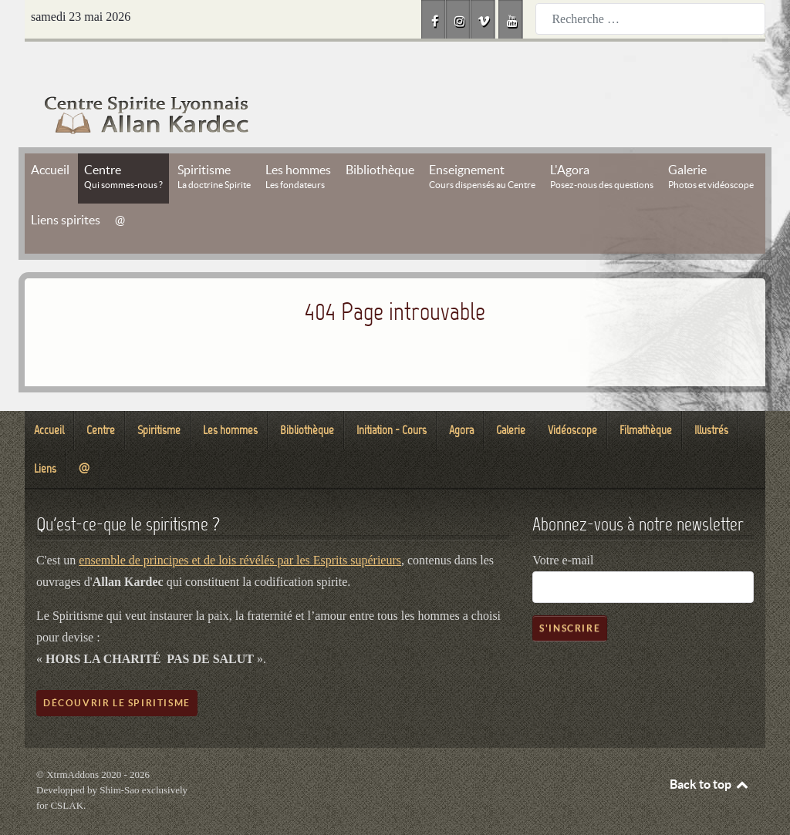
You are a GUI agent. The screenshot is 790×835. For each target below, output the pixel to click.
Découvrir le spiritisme (117, 668)
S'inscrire (569, 593)
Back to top (710, 749)
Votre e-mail (562, 525)
